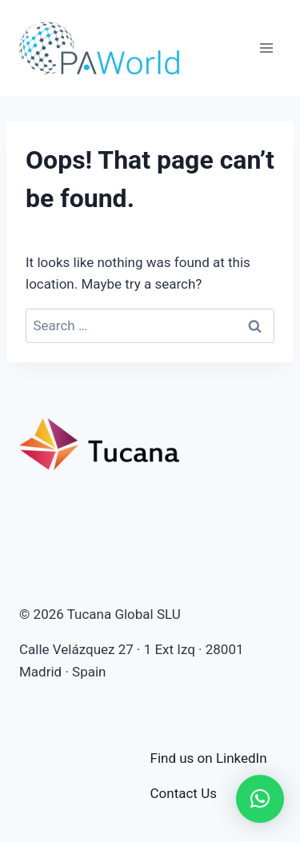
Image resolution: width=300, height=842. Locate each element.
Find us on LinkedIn (208, 758)
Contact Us (183, 793)
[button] (260, 799)
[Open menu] (266, 47)
